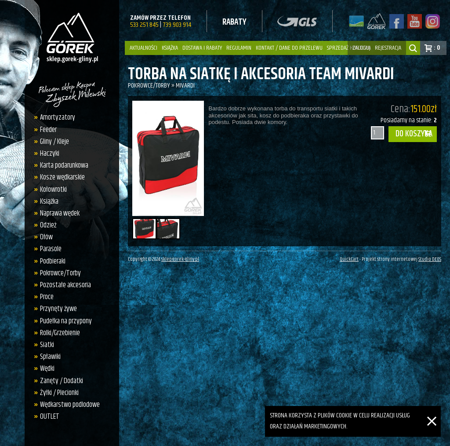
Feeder (48, 129)
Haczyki (49, 153)
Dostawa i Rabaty (202, 48)
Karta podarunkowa (64, 165)
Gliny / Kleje (54, 141)
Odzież (48, 225)
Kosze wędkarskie (62, 177)
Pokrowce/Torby (60, 273)
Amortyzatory (57, 117)
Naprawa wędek (60, 213)
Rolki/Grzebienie (60, 333)
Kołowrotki (53, 189)
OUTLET (49, 416)
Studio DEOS (429, 259)
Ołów (46, 237)
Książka (170, 48)
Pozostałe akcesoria (65, 285)
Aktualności (143, 48)
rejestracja (388, 48)
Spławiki (50, 356)
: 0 (437, 48)
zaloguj (361, 48)
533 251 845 (144, 25)
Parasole (51, 249)
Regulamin (238, 48)
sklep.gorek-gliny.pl (180, 259)
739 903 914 (177, 25)
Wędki (47, 368)
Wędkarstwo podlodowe (70, 404)
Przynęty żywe (58, 308)
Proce (47, 297)
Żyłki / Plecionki (59, 392)
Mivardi (185, 85)
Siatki (47, 345)
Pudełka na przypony (66, 321)
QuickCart (349, 259)
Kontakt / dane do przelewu (289, 48)
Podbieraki (52, 261)
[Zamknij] (431, 411)
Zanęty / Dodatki (61, 381)
